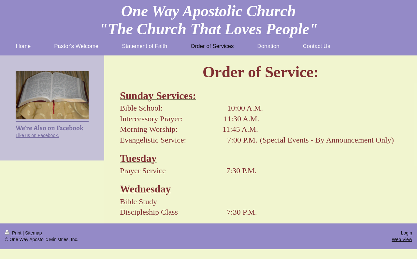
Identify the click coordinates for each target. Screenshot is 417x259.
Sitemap (33, 233)
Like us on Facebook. (37, 135)
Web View (402, 239)
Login (406, 233)
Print (14, 233)
